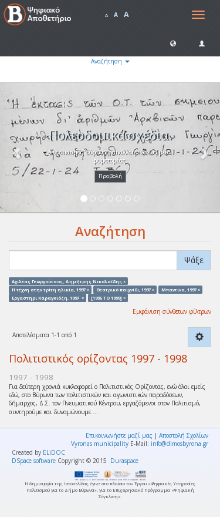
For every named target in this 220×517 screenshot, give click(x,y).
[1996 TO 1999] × (108, 298)
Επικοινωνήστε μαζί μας (119, 435)
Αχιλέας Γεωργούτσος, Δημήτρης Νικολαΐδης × (69, 281)
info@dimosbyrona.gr (179, 443)
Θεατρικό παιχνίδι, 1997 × (125, 289)
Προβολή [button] (110, 176)
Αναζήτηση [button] (110, 61)
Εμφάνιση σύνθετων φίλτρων (172, 311)
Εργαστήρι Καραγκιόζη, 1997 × (48, 298)
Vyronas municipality (99, 443)
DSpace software (34, 460)
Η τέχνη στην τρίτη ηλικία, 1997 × (50, 289)
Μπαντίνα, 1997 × (180, 289)
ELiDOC (54, 452)
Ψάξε (194, 260)
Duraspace (124, 460)
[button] (173, 43)
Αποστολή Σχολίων (183, 435)
